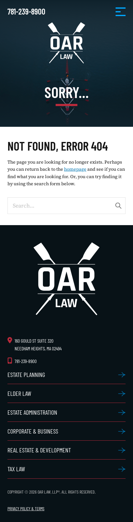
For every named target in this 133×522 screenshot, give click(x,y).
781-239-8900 (26, 11)
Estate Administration (32, 412)
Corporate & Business (32, 431)
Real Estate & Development (39, 450)
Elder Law (19, 393)
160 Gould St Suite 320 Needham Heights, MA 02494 (38, 344)
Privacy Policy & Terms (25, 508)
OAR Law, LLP (66, 42)
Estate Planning (26, 374)
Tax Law (16, 469)
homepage (75, 169)
